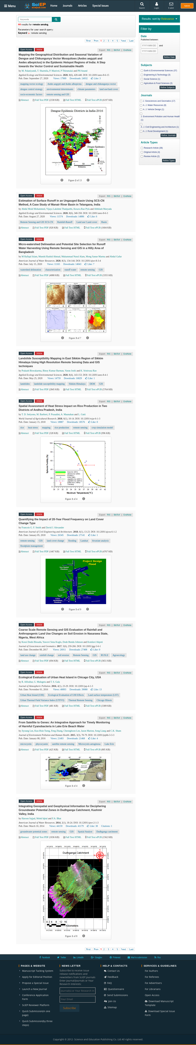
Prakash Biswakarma (32, 370)
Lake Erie (109, 744)
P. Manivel (54, 71)
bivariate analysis (100, 540)
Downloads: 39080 (78, 689)
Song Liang (100, 731)
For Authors (151, 970)
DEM (92, 384)
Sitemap (110, 1007)
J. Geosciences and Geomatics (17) (159, 101)
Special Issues (100, 5)
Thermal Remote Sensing (80, 700)
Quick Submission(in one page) (36, 1013)
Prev (96, 40)
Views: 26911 (59, 649)
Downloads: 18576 (76, 422)
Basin (104, 222)
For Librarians (153, 989)
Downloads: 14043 (72, 264)
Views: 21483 (56, 738)
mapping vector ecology (31, 84)
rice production (62, 427)
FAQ (108, 983)
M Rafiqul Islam (29, 256)
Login (156, 5)
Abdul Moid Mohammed (33, 209)
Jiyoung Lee (27, 731)
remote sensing (88, 269)
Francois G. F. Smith (31, 527)
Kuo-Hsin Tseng (42, 731)
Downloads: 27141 (76, 535)
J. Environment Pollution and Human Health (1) (160, 118)
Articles (82, 5)
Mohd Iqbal (41, 818)
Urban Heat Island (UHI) (32, 695)
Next (123, 40)
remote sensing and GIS (58, 94)
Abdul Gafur (116, 256)
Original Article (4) (152, 152)
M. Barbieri (41, 414)
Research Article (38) (153, 148)
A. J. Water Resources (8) (154, 105)
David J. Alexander (55, 527)
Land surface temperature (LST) (103, 695)
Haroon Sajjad (28, 818)
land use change (27, 655)
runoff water (70, 269)
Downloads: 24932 (79, 78)
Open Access (152, 995)
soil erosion (63, 655)
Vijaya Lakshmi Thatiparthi (59, 209)
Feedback (111, 976)
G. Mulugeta (40, 682)
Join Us (110, 1001)
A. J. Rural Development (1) (155, 131)
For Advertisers (153, 983)
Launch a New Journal (34, 989)
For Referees (152, 976)
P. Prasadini (54, 414)
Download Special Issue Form (160, 1013)
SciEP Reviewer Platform (35, 1005)
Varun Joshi (70, 370)
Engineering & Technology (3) (157, 75)
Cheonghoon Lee (72, 731)
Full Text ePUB (94, 100)
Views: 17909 (59, 78)
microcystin (26, 744)
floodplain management (31, 546)
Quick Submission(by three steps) (37, 1023)
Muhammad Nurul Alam (73, 256)
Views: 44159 (55, 826)
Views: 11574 (56, 216)
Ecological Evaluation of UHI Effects (66, 695)
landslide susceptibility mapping (49, 384)
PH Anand (82, 71)
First (88, 40)
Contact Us (112, 970)
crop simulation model (102, 427)
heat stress (33, 427)
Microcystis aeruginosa (89, 744)
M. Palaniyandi (29, 71)
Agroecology (119, 655)
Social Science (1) (152, 79)
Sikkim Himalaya (77, 384)
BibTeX (117, 50)
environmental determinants (60, 89)
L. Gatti (82, 414)
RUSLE (104, 655)
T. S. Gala (55, 682)
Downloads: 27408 (78, 649)
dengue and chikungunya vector (101, 84)
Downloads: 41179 (75, 826)
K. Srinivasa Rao (89, 370)
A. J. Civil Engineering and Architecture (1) (160, 127)
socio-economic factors (31, 94)
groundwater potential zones (33, 831)
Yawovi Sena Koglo (52, 642)
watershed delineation (30, 269)
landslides (25, 384)
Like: (96, 78)
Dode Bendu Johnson (73, 642)
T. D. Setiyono (28, 414)
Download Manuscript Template (159, 1003)
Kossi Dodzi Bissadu (31, 642)
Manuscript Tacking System (37, 970)
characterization (52, 269)
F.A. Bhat (56, 818)
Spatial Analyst (85, 831)
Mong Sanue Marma (95, 256)
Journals (67, 5)
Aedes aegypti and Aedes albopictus (64, 84)
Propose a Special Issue (35, 983)
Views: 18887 (56, 422)
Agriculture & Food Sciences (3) (158, 83)
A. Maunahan (67, 414)
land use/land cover (109, 89)
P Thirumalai (67, 71)
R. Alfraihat (27, 682)
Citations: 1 (106, 826)
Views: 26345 (56, 535)
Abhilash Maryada (103, 209)
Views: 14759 (53, 378)
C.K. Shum (116, 731)
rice (22, 427)
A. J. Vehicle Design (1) (153, 109)
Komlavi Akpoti (95, 642)
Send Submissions (116, 995)
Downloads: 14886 (75, 216)
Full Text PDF (42, 100)
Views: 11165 (53, 264)
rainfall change (47, 655)
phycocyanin (42, 744)
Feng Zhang (56, 731)
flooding (72, 540)
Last (131, 40)
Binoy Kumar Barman (53, 370)
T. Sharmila (42, 71)
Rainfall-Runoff (64, 222)
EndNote (127, 50)
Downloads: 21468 (76, 738)
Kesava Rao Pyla (81, 209)
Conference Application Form (35, 997)
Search (142, 5)
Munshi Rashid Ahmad (49, 256)
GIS (101, 269)
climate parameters (86, 89)
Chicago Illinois (104, 700)
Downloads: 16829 (73, 378)
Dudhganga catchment (107, 831)
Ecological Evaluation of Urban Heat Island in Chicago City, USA (60, 677)
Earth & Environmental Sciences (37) (160, 70)
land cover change (55, 540)
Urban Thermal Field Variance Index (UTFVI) (42, 700)
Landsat (84, 540)
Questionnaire (114, 989)
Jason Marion (87, 731)
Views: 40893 (59, 689)
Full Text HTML (73, 100)
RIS (108, 50)
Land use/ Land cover (86, 222)
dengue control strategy (31, 89)
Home (53, 5)
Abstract (25, 100)
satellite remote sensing (63, 744)
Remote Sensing (80, 655)
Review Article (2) (152, 156)
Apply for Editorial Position (37, 976)
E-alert (171, 5)
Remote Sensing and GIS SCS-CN (36, 222)
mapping (46, 427)
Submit (187, 6)
